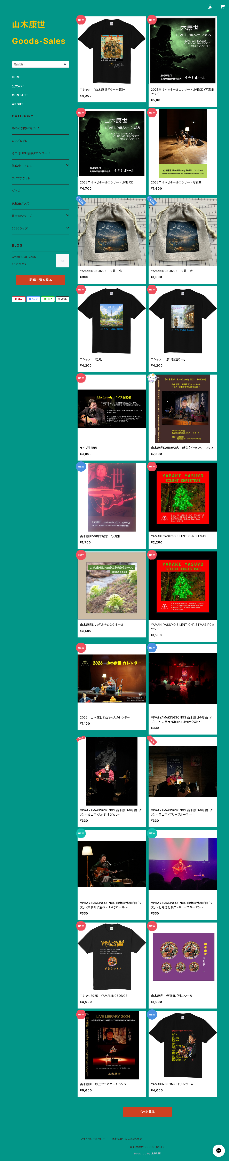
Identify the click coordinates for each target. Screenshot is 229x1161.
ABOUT (17, 104)
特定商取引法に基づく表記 (127, 1138)
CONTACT (20, 95)
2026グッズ (20, 228)
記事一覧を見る (40, 280)
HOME (17, 77)
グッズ (16, 191)
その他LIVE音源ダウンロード (31, 153)
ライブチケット (21, 178)
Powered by (147, 1153)
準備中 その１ (22, 165)
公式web (18, 86)
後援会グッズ (20, 203)
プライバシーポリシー (93, 1138)
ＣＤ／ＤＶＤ (20, 140)
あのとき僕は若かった (26, 128)
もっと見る (147, 1112)
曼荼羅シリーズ (22, 216)
